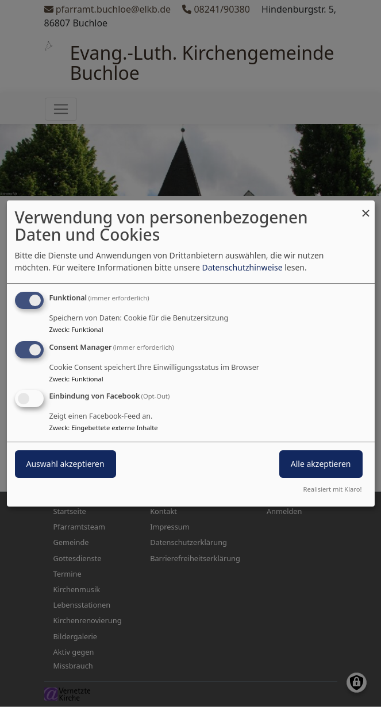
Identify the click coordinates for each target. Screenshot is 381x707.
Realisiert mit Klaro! (332, 489)
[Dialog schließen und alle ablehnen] (366, 207)
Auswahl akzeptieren (65, 464)
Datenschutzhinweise (242, 267)
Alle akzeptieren (321, 464)
